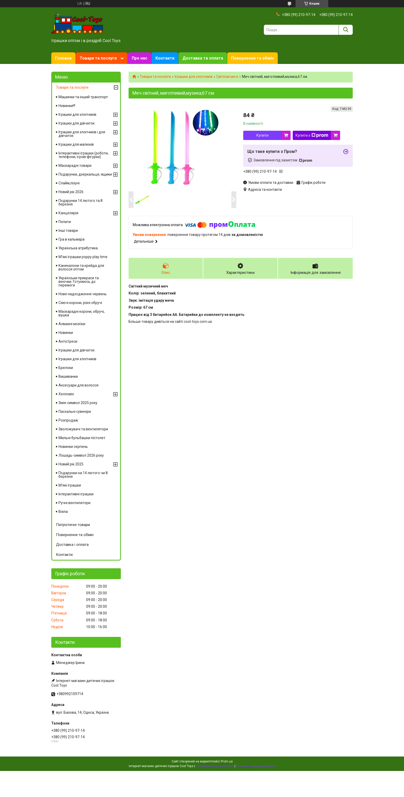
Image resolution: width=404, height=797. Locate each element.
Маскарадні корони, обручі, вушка (81, 313)
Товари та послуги (98, 58)
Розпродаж (68, 420)
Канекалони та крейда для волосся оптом (81, 267)
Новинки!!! (66, 106)
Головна (63, 58)
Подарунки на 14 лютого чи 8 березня (83, 475)
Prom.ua (227, 761)
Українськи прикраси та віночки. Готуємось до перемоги (78, 281)
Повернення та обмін (252, 58)
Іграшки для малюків (76, 144)
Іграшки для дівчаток (76, 123)
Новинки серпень (73, 447)
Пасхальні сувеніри (74, 411)
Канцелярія (68, 213)
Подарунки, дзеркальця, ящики (85, 174)
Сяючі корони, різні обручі (80, 303)
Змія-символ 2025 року (77, 403)
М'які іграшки (69, 485)
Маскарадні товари (74, 165)
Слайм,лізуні (69, 183)
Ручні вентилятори (74, 503)
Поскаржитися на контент (215, 766)
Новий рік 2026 (70, 192)
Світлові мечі (227, 76)
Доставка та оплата (202, 58)
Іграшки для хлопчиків (194, 76)
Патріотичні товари (73, 524)
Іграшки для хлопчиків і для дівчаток (81, 134)
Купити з (312, 135)
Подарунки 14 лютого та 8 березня (80, 202)
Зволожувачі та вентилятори (83, 429)
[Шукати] (346, 30)
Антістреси (67, 341)
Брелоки (65, 368)
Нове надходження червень (82, 294)
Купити (262, 135)
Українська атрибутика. (78, 248)
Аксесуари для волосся (78, 385)
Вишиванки (68, 376)
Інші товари (68, 230)
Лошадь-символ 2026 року (81, 455)
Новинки (65, 333)
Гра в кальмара (71, 239)
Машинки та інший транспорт (83, 97)
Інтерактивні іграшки (76, 494)
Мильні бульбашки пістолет (81, 438)
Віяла (63, 512)
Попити (64, 222)
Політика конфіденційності (255, 766)
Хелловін (66, 394)
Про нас (139, 58)
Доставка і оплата (72, 544)
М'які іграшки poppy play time (82, 257)
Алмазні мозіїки (71, 324)
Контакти (164, 58)
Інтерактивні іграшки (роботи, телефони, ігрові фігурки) (83, 155)
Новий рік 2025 (70, 464)
